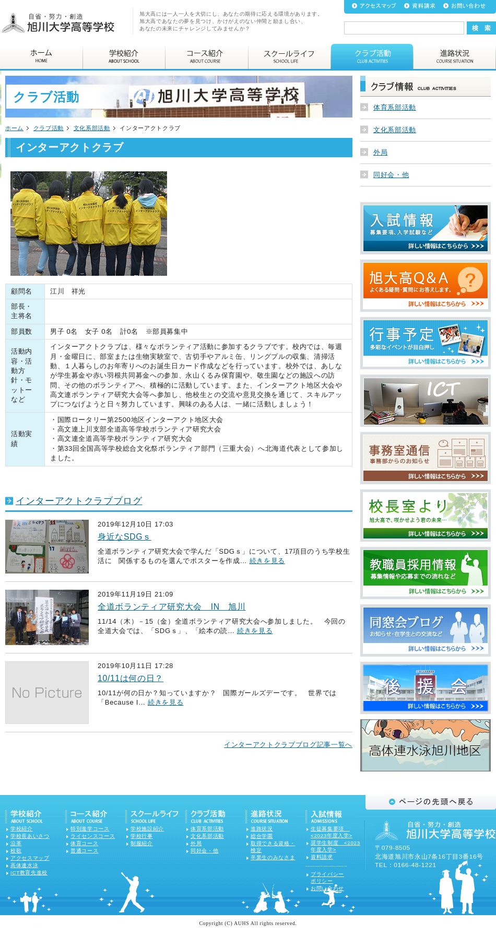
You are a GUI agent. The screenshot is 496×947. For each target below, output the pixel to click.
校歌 (15, 851)
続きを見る (267, 561)
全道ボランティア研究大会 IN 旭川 (172, 606)
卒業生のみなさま (273, 857)
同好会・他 (391, 175)
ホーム (14, 128)
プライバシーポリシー (327, 877)
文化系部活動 (92, 128)
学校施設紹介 (147, 829)
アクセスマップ (30, 858)
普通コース (84, 851)
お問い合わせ (327, 888)
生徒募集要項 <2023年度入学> (331, 832)
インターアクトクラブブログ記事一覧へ (288, 745)
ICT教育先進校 (29, 872)
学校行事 (142, 836)
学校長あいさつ (30, 836)
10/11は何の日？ (130, 678)
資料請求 (322, 857)
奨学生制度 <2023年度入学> (335, 846)
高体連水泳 (24, 865)
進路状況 (262, 829)
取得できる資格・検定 (273, 846)
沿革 (15, 843)
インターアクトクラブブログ (79, 501)
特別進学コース (90, 829)
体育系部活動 (394, 107)
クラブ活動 (48, 128)
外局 (380, 152)
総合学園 (262, 836)
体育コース (84, 843)
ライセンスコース (92, 836)
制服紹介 (142, 843)
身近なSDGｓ (124, 536)
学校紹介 (21, 829)
